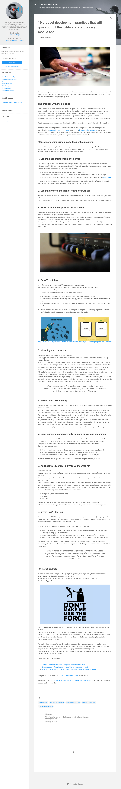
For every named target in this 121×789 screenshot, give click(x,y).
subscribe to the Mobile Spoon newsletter (78, 687)
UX (3, 81)
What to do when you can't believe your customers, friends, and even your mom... (70, 675)
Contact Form (5, 122)
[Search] (115, 5)
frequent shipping (85, 136)
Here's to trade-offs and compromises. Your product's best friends (65, 673)
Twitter (7, 40)
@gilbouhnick (57, 687)
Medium (21, 40)
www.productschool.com (70, 682)
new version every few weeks (59, 136)
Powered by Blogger (75, 784)
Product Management (46, 712)
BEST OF (87, 15)
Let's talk (97, 15)
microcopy (107, 183)
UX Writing (5, 86)
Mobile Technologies (73, 709)
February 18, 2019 (51, 728)
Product (49, 15)
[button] (111, 24)
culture (94, 136)
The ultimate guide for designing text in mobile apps (93, 348)
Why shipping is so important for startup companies (56, 348)
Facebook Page (14, 35)
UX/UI (41, 15)
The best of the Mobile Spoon (12, 103)
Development (60, 15)
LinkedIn (14, 40)
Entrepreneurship (75, 15)
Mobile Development (57, 709)
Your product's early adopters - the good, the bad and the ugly (63, 671)
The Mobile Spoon (48, 4)
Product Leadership (88, 709)
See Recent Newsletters (12, 66)
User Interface (7, 84)
